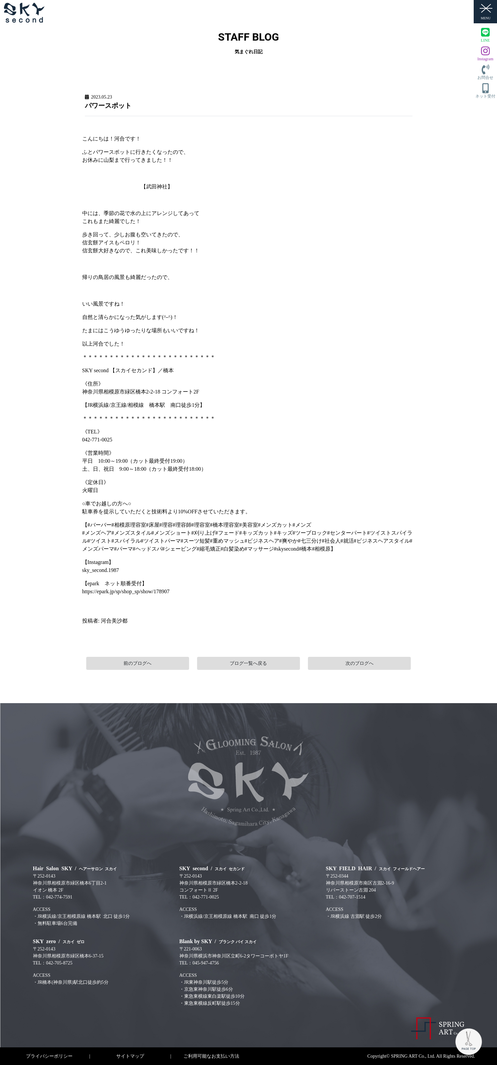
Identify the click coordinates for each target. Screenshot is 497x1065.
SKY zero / (59, 941)
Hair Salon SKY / (75, 868)
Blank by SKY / (218, 941)
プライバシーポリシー (49, 1056)
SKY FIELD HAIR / (375, 868)
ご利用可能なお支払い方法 (211, 1056)
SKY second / (212, 868)
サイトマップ (130, 1056)
